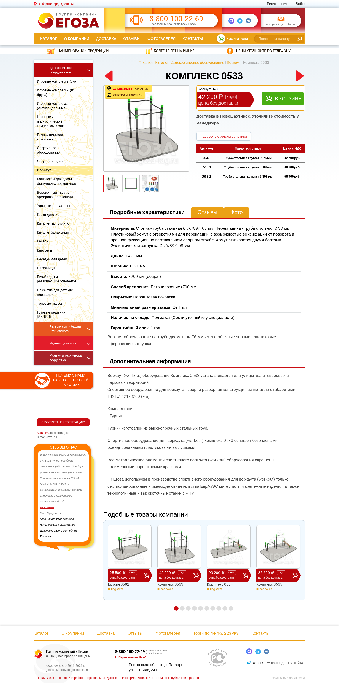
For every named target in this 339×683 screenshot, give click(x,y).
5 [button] (200, 608)
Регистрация (277, 4)
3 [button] (188, 608)
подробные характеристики (223, 136)
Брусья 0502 (118, 584)
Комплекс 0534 (220, 584)
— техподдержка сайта (278, 663)
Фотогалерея (161, 39)
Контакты (192, 39)
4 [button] (194, 608)
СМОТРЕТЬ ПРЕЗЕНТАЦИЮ (63, 422)
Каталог (48, 39)
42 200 (176, 575)
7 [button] (212, 608)
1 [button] (176, 608)
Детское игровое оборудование (197, 62)
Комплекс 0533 (170, 584)
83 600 (275, 575)
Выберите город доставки (56, 4)
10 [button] (231, 608)
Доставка (106, 39)
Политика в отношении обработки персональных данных (77, 678)
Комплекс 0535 (269, 584)
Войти (300, 4)
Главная (146, 62)
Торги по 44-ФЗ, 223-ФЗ (216, 633)
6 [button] (206, 608)
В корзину (288, 98)
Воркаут (234, 62)
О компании (76, 39)
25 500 (127, 575)
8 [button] (218, 608)
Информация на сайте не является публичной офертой (160, 678)
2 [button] (182, 608)
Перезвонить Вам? (131, 657)
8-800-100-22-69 (176, 19)
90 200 (226, 575)
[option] (63, 487)
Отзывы (132, 39)
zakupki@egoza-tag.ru (281, 24)
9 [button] (224, 608)
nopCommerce (296, 677)
